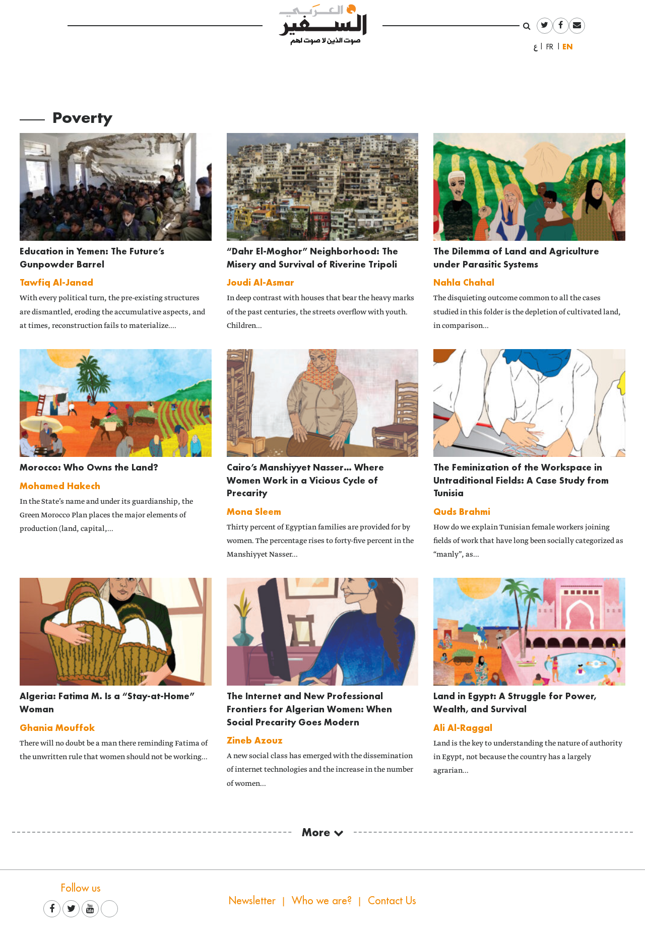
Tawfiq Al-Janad (56, 282)
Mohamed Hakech (60, 486)
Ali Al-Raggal (462, 727)
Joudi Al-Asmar (260, 282)
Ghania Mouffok (57, 727)
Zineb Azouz (255, 740)
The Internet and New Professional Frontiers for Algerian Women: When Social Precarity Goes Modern (309, 709)
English (569, 46)
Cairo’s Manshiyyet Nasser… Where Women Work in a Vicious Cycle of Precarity (305, 480)
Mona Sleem (254, 511)
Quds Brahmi (461, 511)
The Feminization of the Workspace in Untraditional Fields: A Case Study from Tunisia (521, 480)
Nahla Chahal (463, 282)
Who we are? (322, 900)
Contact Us (392, 900)
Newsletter (252, 900)
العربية (535, 46)
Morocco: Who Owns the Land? (89, 467)
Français (552, 46)
